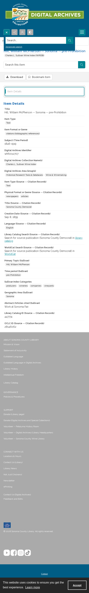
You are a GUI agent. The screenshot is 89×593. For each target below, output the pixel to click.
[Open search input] (6, 32)
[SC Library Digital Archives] (44, 14)
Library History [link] (11, 368)
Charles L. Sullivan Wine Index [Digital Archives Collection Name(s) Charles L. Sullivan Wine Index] (21, 164)
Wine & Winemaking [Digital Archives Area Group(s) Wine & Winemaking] (56, 175)
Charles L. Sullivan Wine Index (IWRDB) (24, 55)
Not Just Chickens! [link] (13, 474)
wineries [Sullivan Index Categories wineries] (23, 285)
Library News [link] (10, 468)
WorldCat (10, 254)
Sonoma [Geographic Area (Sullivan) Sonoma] (10, 296)
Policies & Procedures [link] (14, 396)
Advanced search (14, 47)
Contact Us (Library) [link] (13, 462)
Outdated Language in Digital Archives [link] (22, 362)
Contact (44, 574)
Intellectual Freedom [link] (14, 375)
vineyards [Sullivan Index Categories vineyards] (49, 285)
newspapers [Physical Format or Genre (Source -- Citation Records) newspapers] (12, 196)
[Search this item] (41, 64)
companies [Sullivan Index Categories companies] (36, 285)
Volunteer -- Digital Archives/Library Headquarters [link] (28, 432)
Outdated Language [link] (13, 356)
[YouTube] (7, 553)
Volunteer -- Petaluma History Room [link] (21, 426)
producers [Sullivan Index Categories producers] (11, 285)
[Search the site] (36, 40)
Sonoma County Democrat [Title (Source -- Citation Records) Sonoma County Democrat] (19, 207)
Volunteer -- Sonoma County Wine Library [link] (24, 438)
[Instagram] (21, 553)
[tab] (44, 91)
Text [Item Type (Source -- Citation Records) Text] (8, 185)
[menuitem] (44, 344)
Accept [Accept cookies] (77, 585)
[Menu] (82, 32)
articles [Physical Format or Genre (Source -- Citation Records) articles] (24, 196)
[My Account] (22, 32)
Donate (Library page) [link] (14, 414)
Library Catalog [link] (11, 382)
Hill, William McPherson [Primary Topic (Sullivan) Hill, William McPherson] (18, 264)
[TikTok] (28, 553)
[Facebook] (14, 553)
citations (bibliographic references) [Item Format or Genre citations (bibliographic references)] (22, 133)
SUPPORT (8, 410)
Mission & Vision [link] (12, 344)
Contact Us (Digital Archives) (17, 494)
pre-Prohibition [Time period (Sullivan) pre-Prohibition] (13, 275)
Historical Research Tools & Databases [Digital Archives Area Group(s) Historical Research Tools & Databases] (24, 175)
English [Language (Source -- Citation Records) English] (9, 227)
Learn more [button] (32, 587)
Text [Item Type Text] (8, 123)
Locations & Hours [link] (12, 456)
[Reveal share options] (14, 32)
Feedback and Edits (13, 499)
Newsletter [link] (9, 480)
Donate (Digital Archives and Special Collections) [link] (27, 420)
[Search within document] (81, 64)
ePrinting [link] (8, 486)
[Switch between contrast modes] (30, 32)
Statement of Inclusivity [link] (15, 350)
